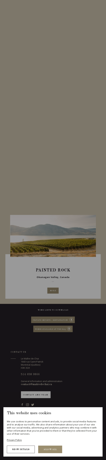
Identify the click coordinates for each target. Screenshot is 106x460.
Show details (20, 450)
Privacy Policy (14, 439)
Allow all (50, 450)
